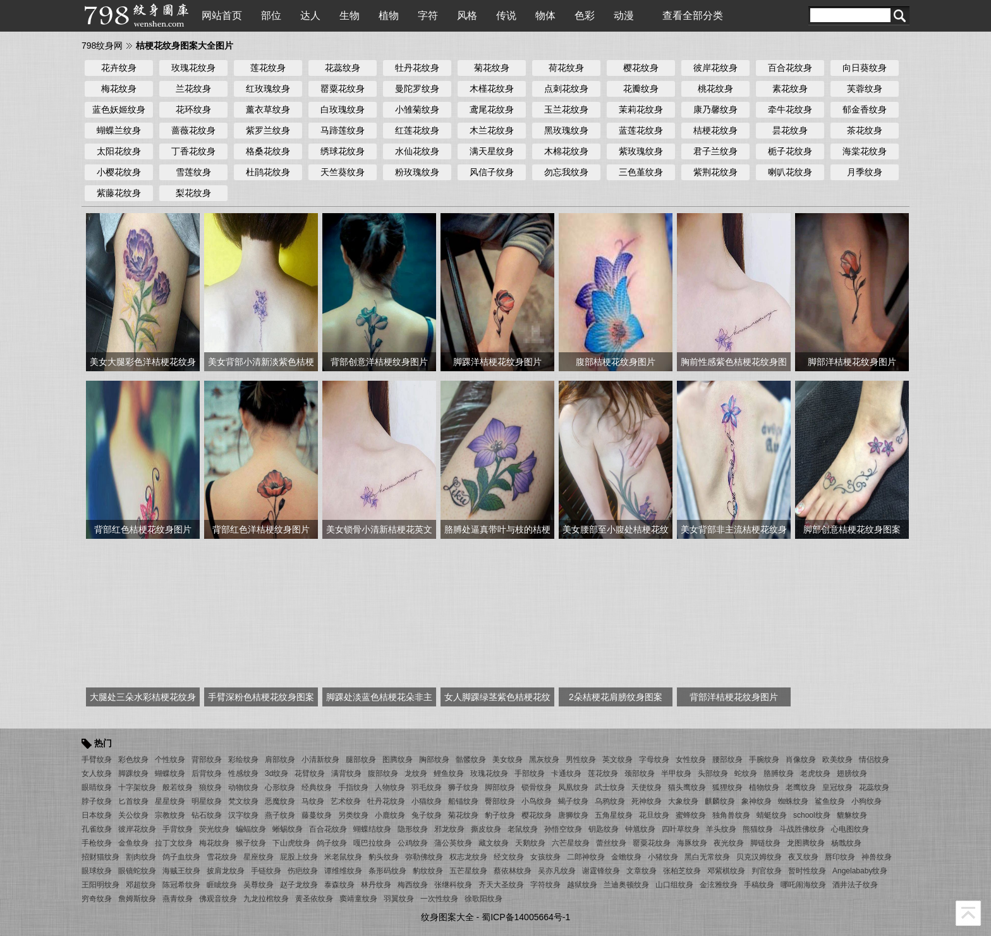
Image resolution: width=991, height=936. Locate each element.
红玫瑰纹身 (268, 88)
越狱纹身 (582, 884)
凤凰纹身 (573, 787)
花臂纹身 (310, 773)
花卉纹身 (119, 68)
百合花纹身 (790, 68)
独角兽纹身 (731, 815)
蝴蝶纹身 (170, 773)
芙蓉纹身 (864, 88)
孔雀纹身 (97, 829)
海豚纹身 (692, 843)
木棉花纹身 (566, 151)
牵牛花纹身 (790, 109)
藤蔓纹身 (316, 815)
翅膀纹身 (852, 773)
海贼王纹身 (181, 870)
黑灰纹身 (544, 759)
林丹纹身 (376, 884)
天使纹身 (646, 787)
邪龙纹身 (449, 829)
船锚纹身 (463, 801)
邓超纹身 (141, 884)
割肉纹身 (141, 857)
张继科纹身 (453, 884)
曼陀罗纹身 (417, 88)
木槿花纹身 (492, 88)
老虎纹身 (815, 773)
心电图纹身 (850, 829)
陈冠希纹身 (181, 884)
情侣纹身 (874, 759)
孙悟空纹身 (563, 829)
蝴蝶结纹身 (372, 829)
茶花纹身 (864, 130)
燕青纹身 (177, 898)
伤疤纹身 (303, 870)
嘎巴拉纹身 (372, 843)
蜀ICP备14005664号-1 (526, 917)
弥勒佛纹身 (424, 857)
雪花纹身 (222, 857)
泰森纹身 (339, 884)
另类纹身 (353, 815)
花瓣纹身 (641, 88)
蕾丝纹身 (611, 843)
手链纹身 (266, 870)
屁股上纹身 (299, 857)
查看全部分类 (692, 15)
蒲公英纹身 (453, 843)
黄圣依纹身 (314, 898)
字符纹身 (545, 884)
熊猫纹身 (758, 829)
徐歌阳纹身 (483, 898)
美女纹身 (507, 759)
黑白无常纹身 (707, 857)
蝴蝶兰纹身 (119, 130)
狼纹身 (210, 787)
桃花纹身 (715, 88)
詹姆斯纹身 (137, 898)
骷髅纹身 (471, 759)
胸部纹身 (434, 759)
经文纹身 (509, 857)
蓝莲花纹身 (641, 130)
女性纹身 (691, 759)
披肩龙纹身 (226, 870)
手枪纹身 (97, 843)
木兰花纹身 (492, 130)
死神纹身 (646, 801)
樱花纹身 (641, 68)
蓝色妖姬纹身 (118, 109)
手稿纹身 (759, 884)
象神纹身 (756, 801)
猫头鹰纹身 (687, 787)
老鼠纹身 (523, 829)
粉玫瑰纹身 (417, 172)
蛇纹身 (745, 773)
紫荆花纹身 (715, 172)
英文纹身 (617, 759)
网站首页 (222, 15)
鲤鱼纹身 (449, 773)
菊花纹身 (491, 68)
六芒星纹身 (571, 843)
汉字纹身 (243, 815)
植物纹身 (764, 787)
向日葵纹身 (864, 68)
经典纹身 (316, 787)
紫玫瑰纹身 (641, 151)
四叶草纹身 (681, 829)
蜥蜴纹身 (287, 829)
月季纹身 (864, 172)
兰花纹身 (193, 88)
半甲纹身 (676, 773)
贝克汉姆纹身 (759, 857)
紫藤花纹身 (119, 193)
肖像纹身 (801, 759)
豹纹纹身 (428, 870)
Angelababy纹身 (859, 870)
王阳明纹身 (100, 884)
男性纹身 (581, 759)
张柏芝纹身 (682, 870)
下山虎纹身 (291, 843)
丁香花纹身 (193, 151)
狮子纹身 (463, 787)
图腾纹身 (397, 759)
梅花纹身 (119, 88)
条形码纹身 (387, 870)
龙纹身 (415, 773)
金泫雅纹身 (719, 884)
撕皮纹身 (486, 829)
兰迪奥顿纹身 (626, 884)
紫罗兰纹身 (268, 130)
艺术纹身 (346, 801)
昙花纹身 (790, 130)
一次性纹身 (439, 898)
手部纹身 (529, 773)
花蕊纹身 (342, 68)
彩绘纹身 (243, 759)
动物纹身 (243, 787)
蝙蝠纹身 (251, 829)
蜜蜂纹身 (691, 815)
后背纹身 (207, 773)
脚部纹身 (500, 787)
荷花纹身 (566, 68)
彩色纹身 (133, 759)
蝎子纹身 (573, 801)
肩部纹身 (280, 759)
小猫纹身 (426, 801)
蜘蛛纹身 (793, 801)
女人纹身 (97, 773)
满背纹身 (346, 773)
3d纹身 (276, 773)
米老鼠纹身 (343, 857)
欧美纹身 (837, 759)
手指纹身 (353, 787)
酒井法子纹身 (855, 884)
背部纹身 (207, 759)
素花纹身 (790, 88)
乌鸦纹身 (610, 801)
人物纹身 (390, 787)
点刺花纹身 (566, 88)
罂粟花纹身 (342, 88)
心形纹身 (280, 787)
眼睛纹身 (97, 787)
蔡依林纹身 (513, 870)
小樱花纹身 (119, 172)
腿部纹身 (361, 759)
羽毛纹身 (426, 787)
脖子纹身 (97, 801)
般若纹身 (177, 787)
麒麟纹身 (720, 801)
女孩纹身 (545, 857)
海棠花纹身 (864, 151)
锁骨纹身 (536, 787)
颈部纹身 (639, 773)
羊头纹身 (721, 829)
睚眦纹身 (222, 884)
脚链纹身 (765, 843)
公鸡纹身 (413, 843)
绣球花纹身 (342, 151)
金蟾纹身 (626, 857)
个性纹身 (170, 759)
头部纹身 (713, 773)
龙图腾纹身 (806, 843)
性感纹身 (243, 773)
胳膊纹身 (778, 773)
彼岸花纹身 (715, 68)
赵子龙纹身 (299, 884)
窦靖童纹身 (358, 898)
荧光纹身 (214, 829)
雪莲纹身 (193, 172)
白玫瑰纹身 (342, 109)
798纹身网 (102, 45)
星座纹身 (258, 857)
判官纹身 (766, 870)
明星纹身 (207, 801)
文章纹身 (641, 870)
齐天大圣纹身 (501, 884)
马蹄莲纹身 (342, 130)
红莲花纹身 (417, 130)
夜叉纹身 (803, 857)
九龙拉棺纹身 (266, 898)
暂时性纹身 (807, 870)
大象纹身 (683, 801)
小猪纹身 (663, 857)
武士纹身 (610, 787)
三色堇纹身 (641, 172)
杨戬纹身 (846, 843)
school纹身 (811, 815)
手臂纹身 (97, 759)
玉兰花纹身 (566, 109)
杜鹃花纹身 (268, 172)
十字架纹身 (137, 787)
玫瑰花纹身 (193, 68)
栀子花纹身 (790, 151)
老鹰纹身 (801, 787)
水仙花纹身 (417, 151)
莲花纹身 (268, 68)
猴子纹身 (251, 843)
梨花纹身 (193, 193)
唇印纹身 (840, 857)
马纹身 (312, 801)
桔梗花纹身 (715, 130)
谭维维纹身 (343, 870)
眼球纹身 (97, 870)
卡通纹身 (566, 773)
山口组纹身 (674, 884)
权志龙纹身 (468, 857)
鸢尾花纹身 (492, 109)
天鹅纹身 (530, 843)
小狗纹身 (866, 801)
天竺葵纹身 (342, 172)
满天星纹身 (492, 151)
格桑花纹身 (268, 151)
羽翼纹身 (399, 898)
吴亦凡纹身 (557, 870)
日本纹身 (97, 815)
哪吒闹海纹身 (803, 884)
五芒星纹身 (468, 870)
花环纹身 (193, 109)
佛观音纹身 (218, 898)
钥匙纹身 (603, 829)
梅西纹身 (413, 884)
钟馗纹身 (640, 829)
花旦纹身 (654, 815)
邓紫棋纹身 (726, 870)
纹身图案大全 (447, 917)
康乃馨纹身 (715, 109)
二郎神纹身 (586, 857)
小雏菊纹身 (417, 109)
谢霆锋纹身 (601, 870)
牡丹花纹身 (417, 68)
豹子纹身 (500, 815)
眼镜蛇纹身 (137, 870)
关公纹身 (133, 815)
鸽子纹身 (332, 843)
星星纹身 (170, 801)
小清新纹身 (320, 759)
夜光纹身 (729, 843)
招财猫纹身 (100, 857)
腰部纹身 (727, 759)
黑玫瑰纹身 (566, 130)
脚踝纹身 (133, 773)
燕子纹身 (280, 815)
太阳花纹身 (119, 151)
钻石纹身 (207, 815)
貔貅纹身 (852, 815)
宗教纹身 (170, 815)
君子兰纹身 (715, 151)
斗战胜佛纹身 (802, 829)
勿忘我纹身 (566, 172)
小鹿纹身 (390, 815)
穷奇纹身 (97, 898)
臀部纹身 (500, 801)
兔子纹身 (426, 815)
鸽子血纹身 (181, 857)
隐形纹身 (413, 829)
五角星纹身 (614, 815)
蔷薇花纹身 (193, 130)
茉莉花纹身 (641, 109)
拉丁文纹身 (174, 843)
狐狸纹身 (727, 787)
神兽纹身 (876, 857)
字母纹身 (654, 759)
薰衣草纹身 (268, 109)
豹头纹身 (383, 857)
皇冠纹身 (837, 787)
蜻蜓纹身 (772, 815)
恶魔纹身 (280, 801)
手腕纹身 (764, 759)
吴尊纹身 (258, 884)
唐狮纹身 (573, 815)
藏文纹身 (493, 843)
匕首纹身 (133, 801)
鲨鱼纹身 (830, 801)
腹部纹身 (383, 773)
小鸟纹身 (536, 801)
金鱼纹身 (133, 843)
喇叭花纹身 (790, 172)
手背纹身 (177, 829)
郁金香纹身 (864, 109)
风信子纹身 (492, 172)
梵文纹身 (243, 801)
